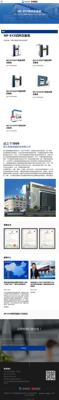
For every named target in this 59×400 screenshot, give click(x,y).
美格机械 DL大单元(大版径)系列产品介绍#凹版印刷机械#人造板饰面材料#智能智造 (42, 293)
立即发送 (44, 342)
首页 (14, 14)
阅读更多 (32, 301)
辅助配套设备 (28, 14)
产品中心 (20, 14)
